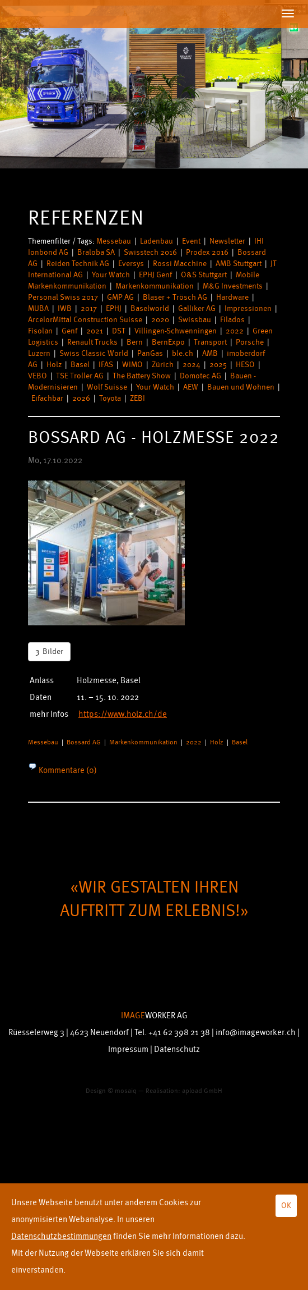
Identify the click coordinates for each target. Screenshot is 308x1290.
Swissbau (194, 319)
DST (118, 331)
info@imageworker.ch (256, 1032)
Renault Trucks (92, 342)
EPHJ (114, 308)
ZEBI (137, 398)
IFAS (106, 364)
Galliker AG (197, 308)
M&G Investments (233, 286)
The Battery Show (142, 376)
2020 (160, 319)
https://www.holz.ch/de (122, 714)
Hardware (232, 297)
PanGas (150, 353)
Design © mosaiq (111, 1091)
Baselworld (149, 308)
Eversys (131, 263)
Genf (69, 331)
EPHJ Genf (155, 275)
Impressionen (248, 308)
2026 (81, 398)
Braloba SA (96, 252)
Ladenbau (156, 241)
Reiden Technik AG (77, 263)
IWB (65, 308)
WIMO (132, 364)
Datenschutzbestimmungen (61, 1236)
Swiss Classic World (93, 353)
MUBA (38, 308)
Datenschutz (177, 1049)
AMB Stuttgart (239, 263)
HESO (245, 364)
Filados (232, 319)
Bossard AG (84, 742)
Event (191, 241)
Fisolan (40, 331)
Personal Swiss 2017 (63, 297)
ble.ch (182, 353)
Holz (54, 364)
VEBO (37, 376)
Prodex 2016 (207, 252)
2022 (235, 331)
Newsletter (227, 241)
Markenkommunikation (154, 286)
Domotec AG (200, 376)
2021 (94, 331)
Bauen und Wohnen (240, 387)
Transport (210, 342)
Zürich (163, 364)
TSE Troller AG (80, 376)
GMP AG (120, 297)
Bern (135, 342)
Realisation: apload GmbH (184, 1091)
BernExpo (168, 342)
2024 (191, 364)
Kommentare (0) (67, 770)
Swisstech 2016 (150, 252)
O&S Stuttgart (204, 275)
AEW (190, 387)
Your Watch (111, 275)
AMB (210, 353)
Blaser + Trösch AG (175, 297)
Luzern (39, 353)
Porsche (250, 342)
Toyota (110, 398)
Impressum (128, 1049)
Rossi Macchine (180, 263)
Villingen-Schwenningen (175, 331)
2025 (218, 364)
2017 (89, 308)
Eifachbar (47, 398)
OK (286, 1205)
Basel (80, 364)
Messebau (113, 241)
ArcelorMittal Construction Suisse (85, 319)
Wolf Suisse (107, 387)
